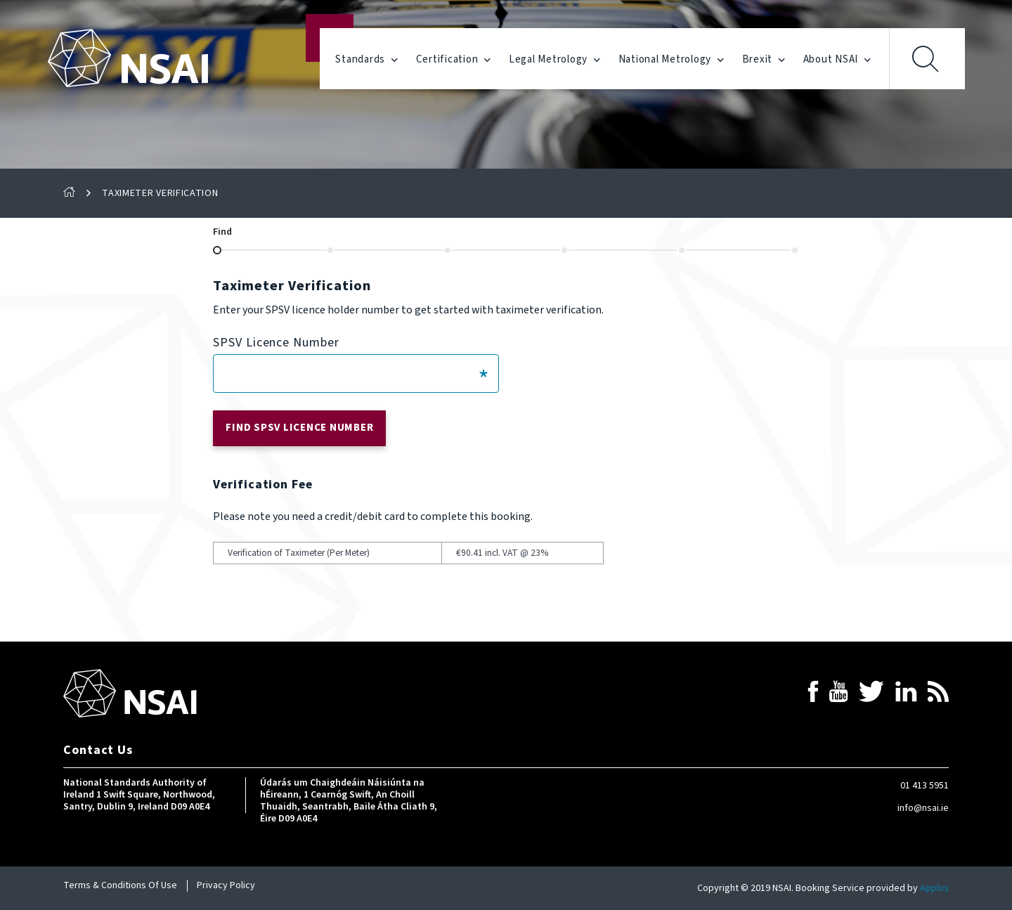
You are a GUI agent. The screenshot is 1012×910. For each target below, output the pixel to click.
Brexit (764, 60)
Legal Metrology (555, 60)
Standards (366, 60)
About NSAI (837, 60)
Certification (453, 60)
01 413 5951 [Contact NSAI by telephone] (924, 786)
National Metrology (671, 60)
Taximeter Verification (160, 194)
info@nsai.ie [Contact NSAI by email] (923, 808)
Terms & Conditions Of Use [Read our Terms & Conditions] (120, 885)
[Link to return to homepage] (130, 693)
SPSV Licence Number (276, 343)
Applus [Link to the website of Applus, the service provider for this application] (934, 888)
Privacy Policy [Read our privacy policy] (226, 885)
